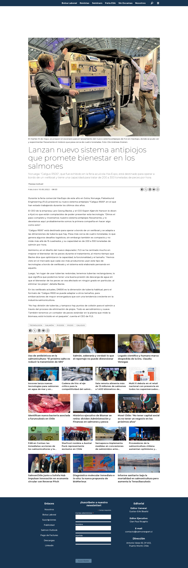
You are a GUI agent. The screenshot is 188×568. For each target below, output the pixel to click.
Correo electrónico (84, 513)
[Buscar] (152, 3)
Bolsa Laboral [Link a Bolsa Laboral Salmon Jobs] (49, 515)
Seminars (97, 3)
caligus (81, 325)
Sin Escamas (125, 3)
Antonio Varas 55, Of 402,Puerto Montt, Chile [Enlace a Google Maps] (138, 544)
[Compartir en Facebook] (142, 189)
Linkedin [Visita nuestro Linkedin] (49, 545)
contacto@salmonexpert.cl (138, 532)
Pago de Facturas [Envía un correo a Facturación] (49, 535)
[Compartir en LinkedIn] (150, 189)
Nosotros (140, 3)
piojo (70, 325)
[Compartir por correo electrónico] (154, 189)
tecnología (36, 325)
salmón (49, 325)
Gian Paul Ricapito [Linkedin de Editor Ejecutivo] (139, 521)
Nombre (79, 524)
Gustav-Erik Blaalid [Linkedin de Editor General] (138, 511)
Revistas (84, 3)
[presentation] (94, 550)
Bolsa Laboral (69, 3)
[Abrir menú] (158, 3)
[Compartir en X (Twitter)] (146, 189)
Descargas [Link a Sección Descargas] (49, 540)
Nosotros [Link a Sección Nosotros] (49, 509)
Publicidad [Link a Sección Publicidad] (49, 525)
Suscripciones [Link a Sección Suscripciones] (49, 520)
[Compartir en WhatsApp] (158, 189)
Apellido (79, 535)
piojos (60, 325)
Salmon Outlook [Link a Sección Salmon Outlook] (49, 530)
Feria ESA (110, 3)
